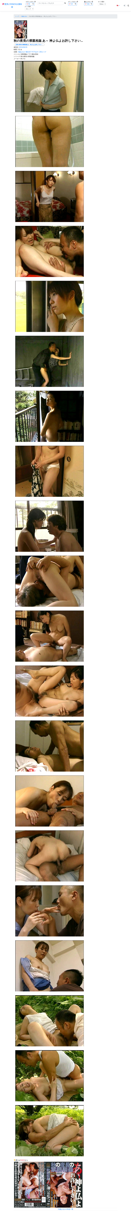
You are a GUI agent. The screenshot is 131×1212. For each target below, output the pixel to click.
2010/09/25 (23, 47)
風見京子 (29, 52)
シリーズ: (17, 56)
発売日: (16, 47)
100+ (88, 4)
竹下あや (35, 52)
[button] (118, 5)
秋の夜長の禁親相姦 (27, 56)
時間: (15, 49)
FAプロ (23, 59)
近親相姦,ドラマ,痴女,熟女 (29, 54)
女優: (15, 52)
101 (72, 4)
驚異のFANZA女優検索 (12, 5)
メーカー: (17, 59)
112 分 (20, 49)
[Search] (50, 3)
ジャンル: (17, 54)
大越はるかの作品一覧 (65, 1209)
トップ (17, 16)
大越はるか (24, 16)
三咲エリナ (42, 52)
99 (30, 4)
